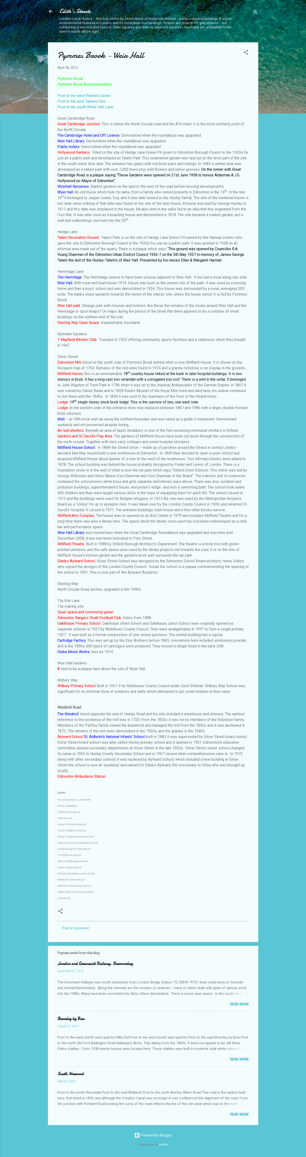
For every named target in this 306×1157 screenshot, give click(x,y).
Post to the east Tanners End (81, 101)
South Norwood (70, 1074)
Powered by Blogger (153, 1135)
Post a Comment (75, 928)
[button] (246, 53)
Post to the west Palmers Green (84, 95)
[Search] (255, 13)
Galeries (163, 1144)
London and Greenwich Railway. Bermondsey (95, 964)
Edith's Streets (75, 11)
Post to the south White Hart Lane (85, 107)
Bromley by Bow (70, 1019)
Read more (239, 1004)
